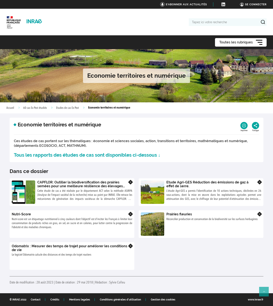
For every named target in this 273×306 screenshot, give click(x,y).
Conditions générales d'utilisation (120, 299)
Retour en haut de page (266, 293)
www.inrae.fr (255, 299)
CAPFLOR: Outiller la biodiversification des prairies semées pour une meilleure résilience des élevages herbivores (80, 186)
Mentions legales (79, 299)
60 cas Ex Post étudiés (35, 107)
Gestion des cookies (163, 299)
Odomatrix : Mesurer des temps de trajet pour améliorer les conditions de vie (69, 248)
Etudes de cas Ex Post (67, 107)
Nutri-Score (21, 214)
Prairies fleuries (179, 214)
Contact (36, 299)
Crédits (54, 299)
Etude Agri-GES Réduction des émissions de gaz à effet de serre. (207, 184)
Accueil (10, 107)
